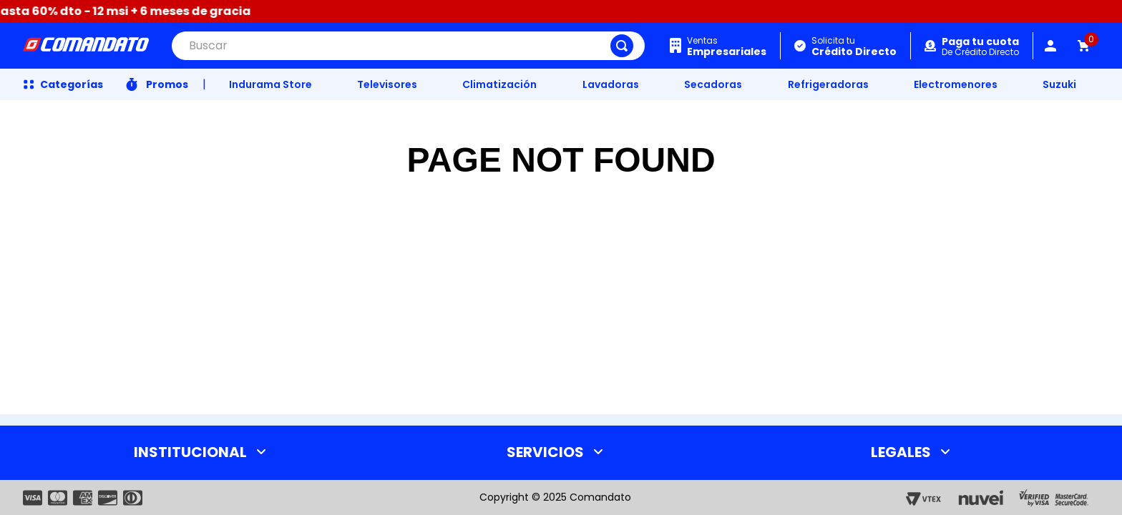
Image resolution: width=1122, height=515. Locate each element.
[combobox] (408, 45)
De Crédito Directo (980, 47)
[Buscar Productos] (621, 45)
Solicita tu (854, 46)
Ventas (726, 46)
